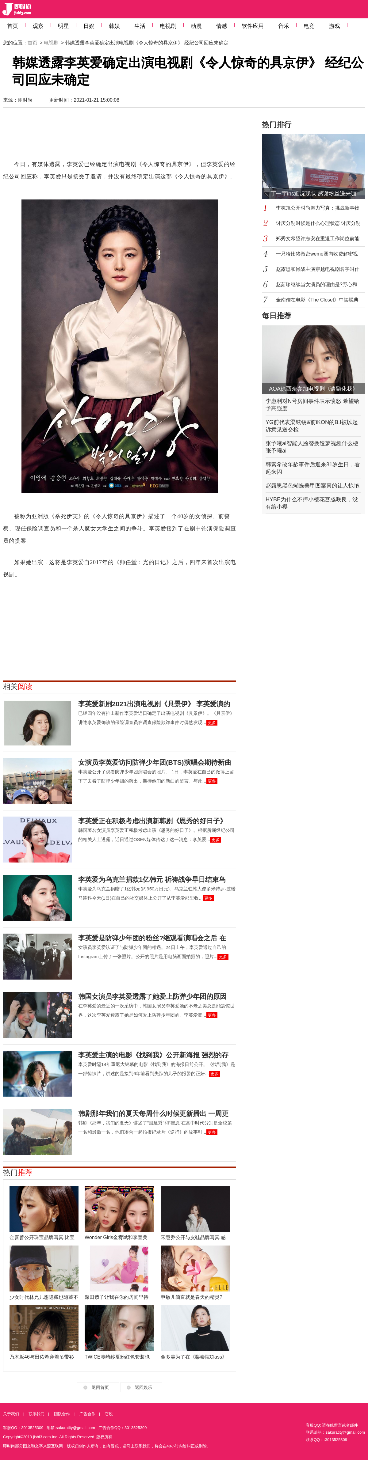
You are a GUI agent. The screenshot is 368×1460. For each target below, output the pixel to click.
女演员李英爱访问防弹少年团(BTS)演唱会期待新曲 (154, 762)
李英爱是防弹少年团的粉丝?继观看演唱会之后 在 (152, 938)
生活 (139, 26)
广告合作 (87, 1414)
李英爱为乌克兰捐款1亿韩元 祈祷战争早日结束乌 (151, 879)
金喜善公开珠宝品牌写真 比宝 (42, 1237)
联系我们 (36, 1414)
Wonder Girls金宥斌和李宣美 (116, 1237)
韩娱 (114, 26)
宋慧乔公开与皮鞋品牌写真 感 (193, 1237)
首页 (12, 26)
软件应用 (253, 26)
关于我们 (11, 1414)
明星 (63, 26)
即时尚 (25, 100)
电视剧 (168, 26)
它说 (109, 1414)
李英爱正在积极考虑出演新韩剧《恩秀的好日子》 (152, 821)
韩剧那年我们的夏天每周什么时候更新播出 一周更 (153, 1113)
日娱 (88, 26)
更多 (212, 722)
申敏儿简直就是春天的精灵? (191, 1297)
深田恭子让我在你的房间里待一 (119, 1297)
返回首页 (100, 1387)
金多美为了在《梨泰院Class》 (194, 1357)
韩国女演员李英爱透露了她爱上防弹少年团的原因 (152, 996)
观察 (38, 26)
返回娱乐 (143, 1387)
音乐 (283, 26)
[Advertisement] (119, 136)
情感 (221, 26)
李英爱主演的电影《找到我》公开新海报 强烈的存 (153, 1055)
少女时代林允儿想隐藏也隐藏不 (44, 1297)
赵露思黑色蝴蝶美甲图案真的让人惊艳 (312, 486)
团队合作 (62, 1414)
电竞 (309, 26)
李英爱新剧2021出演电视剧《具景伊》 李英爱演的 (154, 704)
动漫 (196, 26)
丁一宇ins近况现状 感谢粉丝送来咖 (313, 194)
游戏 (334, 26)
